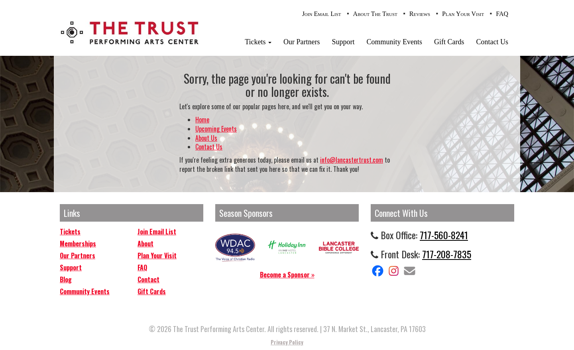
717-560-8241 (444, 235)
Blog (66, 279)
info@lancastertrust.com (351, 160)
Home (202, 119)
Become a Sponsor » (287, 274)
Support (343, 42)
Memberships (78, 243)
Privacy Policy (287, 342)
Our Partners (301, 42)
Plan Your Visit (463, 13)
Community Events (395, 42)
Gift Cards (449, 42)
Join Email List (321, 13)
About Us (206, 138)
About (145, 243)
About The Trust (375, 13)
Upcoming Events (216, 129)
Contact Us (492, 42)
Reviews (419, 13)
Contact (148, 279)
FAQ (502, 13)
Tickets (258, 42)
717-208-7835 (446, 254)
